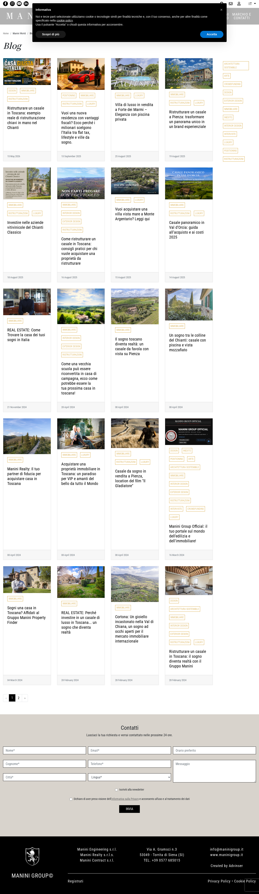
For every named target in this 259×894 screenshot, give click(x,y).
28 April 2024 (68, 407)
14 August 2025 (177, 277)
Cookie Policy (245, 881)
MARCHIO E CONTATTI (241, 16)
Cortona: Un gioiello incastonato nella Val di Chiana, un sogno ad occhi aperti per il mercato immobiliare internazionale (134, 629)
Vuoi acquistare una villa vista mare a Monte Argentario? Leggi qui (134, 214)
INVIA (129, 809)
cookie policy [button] (65, 20)
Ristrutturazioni (18, 99)
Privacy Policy (219, 881)
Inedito (187, 450)
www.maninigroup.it (226, 855)
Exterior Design (71, 221)
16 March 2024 (176, 555)
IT (251, 4)
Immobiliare (28, 90)
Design (12, 90)
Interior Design (71, 213)
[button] (221, 9)
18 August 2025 (15, 277)
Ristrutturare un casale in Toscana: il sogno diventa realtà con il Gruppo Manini (187, 658)
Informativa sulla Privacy (125, 799)
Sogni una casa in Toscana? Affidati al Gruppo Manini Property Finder (26, 615)
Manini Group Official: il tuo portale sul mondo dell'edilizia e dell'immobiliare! (188, 533)
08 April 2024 (121, 407)
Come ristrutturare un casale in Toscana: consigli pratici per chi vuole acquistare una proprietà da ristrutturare (79, 251)
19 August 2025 (177, 156)
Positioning (69, 95)
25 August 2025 (123, 156)
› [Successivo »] (24, 698)
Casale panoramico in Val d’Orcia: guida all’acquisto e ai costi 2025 (186, 230)
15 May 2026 (13, 156)
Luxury (91, 103)
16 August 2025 (69, 277)
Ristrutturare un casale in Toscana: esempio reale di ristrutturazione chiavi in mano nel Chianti (26, 118)
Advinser (236, 866)
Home (6, 33)
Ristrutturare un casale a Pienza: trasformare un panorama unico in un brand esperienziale (187, 119)
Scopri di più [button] (50, 34)
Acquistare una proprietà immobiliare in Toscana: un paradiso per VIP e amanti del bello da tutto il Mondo (80, 474)
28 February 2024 (70, 680)
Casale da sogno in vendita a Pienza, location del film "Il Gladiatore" (130, 478)
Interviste (176, 508)
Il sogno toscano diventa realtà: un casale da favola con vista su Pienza (132, 346)
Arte (191, 459)
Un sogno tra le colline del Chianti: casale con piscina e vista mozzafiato (187, 342)
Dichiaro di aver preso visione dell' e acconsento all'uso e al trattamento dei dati (132, 799)
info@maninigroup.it (226, 849)
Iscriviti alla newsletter (131, 789)
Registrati (75, 881)
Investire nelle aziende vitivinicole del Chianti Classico (25, 227)
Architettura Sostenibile (184, 467)
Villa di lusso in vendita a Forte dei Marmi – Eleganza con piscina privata (134, 112)
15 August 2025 (123, 277)
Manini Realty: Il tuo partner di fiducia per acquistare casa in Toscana (24, 476)
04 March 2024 (14, 680)
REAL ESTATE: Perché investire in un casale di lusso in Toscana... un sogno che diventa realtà (80, 622)
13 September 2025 (71, 156)
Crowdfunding (195, 508)
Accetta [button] (212, 34)
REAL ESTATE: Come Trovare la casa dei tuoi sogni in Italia (26, 335)
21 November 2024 (17, 407)
